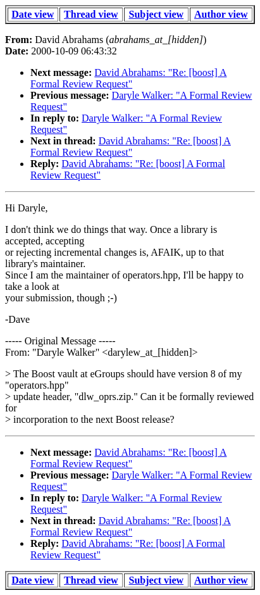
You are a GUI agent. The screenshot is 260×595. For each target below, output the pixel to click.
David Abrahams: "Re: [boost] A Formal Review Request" (128, 78)
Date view (32, 14)
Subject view (156, 14)
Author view (221, 14)
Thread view (91, 14)
